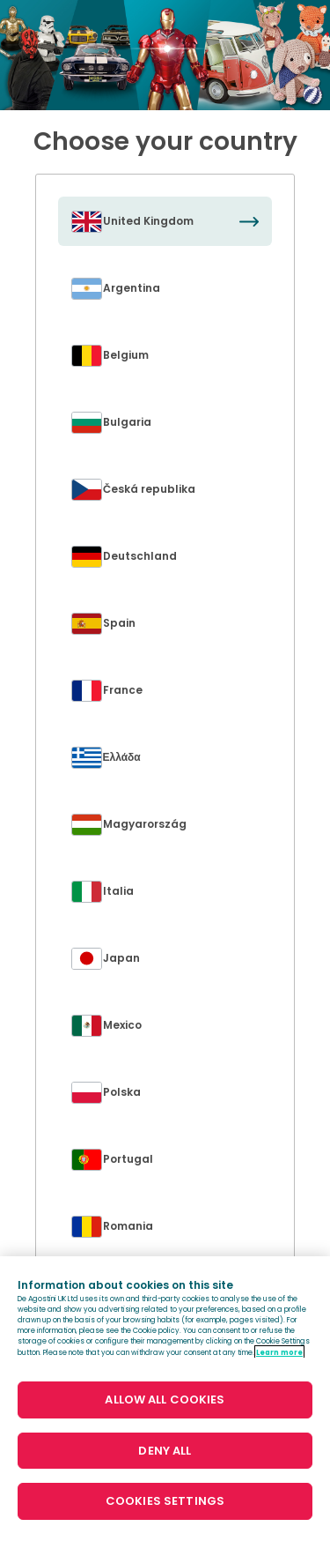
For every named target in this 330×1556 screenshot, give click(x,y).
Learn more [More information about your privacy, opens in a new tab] (279, 1352)
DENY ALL (164, 1450)
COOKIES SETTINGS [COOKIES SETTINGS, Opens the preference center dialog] (165, 1501)
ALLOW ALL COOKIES (164, 1399)
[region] (165, 1406)
